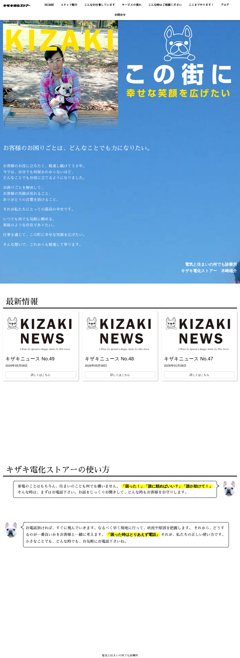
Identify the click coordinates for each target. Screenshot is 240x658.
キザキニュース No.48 (109, 358)
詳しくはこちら (40, 374)
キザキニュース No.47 (188, 358)
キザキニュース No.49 (29, 358)
